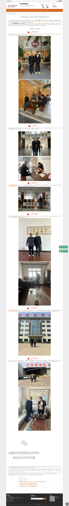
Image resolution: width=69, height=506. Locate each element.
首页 (8, 10)
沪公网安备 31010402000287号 (42, 504)
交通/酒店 (41, 10)
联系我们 (47, 10)
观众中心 (24, 10)
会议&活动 (30, 10)
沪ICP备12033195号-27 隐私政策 (24, 504)
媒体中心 (36, 10)
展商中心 (19, 10)
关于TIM (13, 10)
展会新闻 (14, 13)
